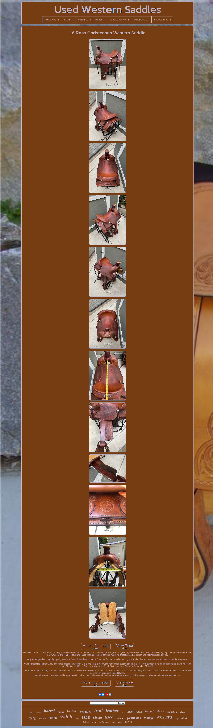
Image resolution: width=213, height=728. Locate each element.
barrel (49, 710)
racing (61, 712)
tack (86, 717)
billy (177, 718)
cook (120, 722)
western (164, 717)
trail (98, 710)
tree (77, 718)
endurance (104, 722)
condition (85, 711)
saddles (120, 718)
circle (97, 717)
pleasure (134, 717)
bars (31, 712)
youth (138, 711)
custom (38, 712)
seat (184, 718)
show (160, 711)
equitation (172, 712)
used (109, 717)
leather (112, 710)
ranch (53, 718)
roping (32, 718)
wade (94, 722)
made (113, 722)
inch (130, 711)
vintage (149, 718)
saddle (66, 717)
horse (72, 710)
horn (122, 712)
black (86, 721)
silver (182, 712)
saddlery (42, 718)
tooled (149, 711)
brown (128, 721)
